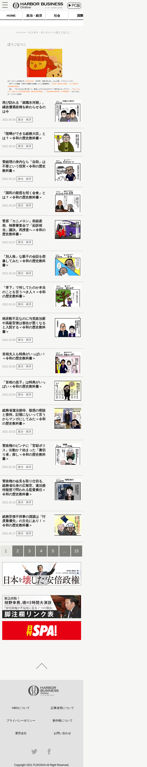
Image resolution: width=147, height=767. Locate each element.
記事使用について (62, 708)
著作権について (62, 720)
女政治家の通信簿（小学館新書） (58, 91)
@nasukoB (30, 81)
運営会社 (21, 733)
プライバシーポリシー (20, 720)
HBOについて (21, 708)
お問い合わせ (62, 733)
